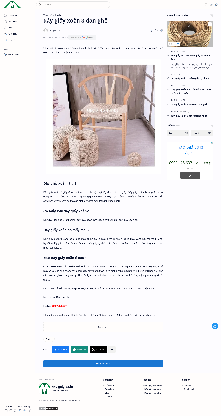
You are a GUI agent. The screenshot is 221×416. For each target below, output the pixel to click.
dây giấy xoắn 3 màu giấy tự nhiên (190, 78)
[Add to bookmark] (210, 24)
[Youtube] (53, 400)
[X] (79, 400)
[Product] (49, 339)
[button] (206, 4)
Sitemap (10, 406)
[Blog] (186, 51)
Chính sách (20, 406)
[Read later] (151, 30)
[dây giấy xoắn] (12, 4)
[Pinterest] (63, 400)
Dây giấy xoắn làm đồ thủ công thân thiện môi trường (191, 91)
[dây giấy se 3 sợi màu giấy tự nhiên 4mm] (190, 34)
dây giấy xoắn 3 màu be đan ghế (189, 104)
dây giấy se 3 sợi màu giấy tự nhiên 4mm (190, 57)
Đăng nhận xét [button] (103, 363)
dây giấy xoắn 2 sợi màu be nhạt (189, 116)
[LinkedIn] (73, 400)
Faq (28, 406)
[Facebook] (43, 400)
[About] (17, 21)
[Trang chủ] (17, 15)
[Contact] (17, 40)
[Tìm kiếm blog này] (73, 5)
